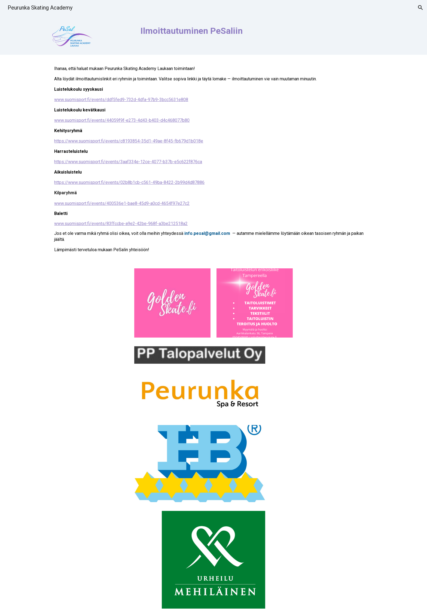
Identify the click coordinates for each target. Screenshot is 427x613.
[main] (241, 34)
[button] (420, 7)
